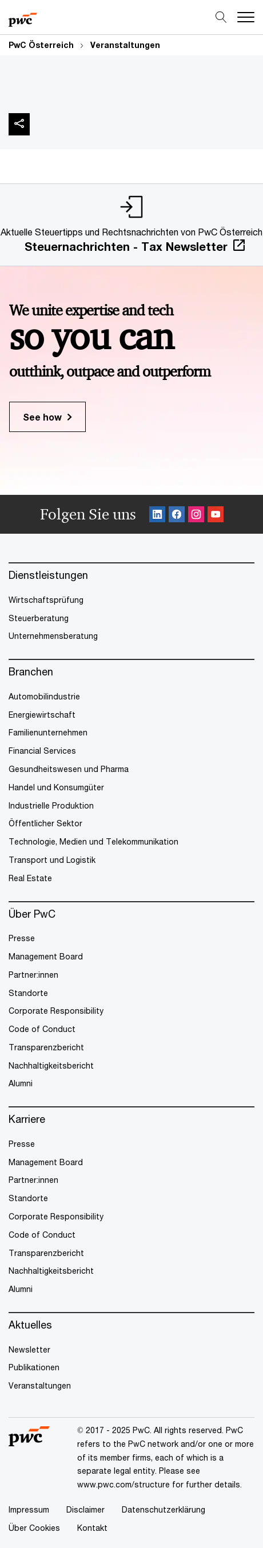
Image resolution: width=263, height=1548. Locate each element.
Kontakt (92, 1528)
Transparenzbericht (46, 1047)
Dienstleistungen (48, 575)
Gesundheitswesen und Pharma (69, 769)
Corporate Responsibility (56, 1010)
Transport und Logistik (52, 860)
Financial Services (42, 750)
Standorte (28, 993)
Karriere (27, 1119)
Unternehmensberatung (53, 636)
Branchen (31, 672)
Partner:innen (33, 974)
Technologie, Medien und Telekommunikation (93, 841)
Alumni (21, 1083)
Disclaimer (85, 1509)
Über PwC (32, 914)
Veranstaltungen (125, 45)
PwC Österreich (41, 45)
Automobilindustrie (44, 696)
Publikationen (34, 1367)
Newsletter (29, 1349)
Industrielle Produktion (51, 805)
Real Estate (30, 878)
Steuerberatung (39, 618)
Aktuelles (30, 1325)
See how (42, 416)
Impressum (29, 1509)
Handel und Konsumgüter (56, 787)
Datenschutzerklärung (163, 1509)
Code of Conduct (42, 1029)
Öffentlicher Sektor (45, 823)
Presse (22, 938)
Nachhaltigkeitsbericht (51, 1065)
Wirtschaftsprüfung (46, 600)
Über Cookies (34, 1528)
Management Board (46, 956)
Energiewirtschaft (42, 714)
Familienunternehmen (48, 732)
